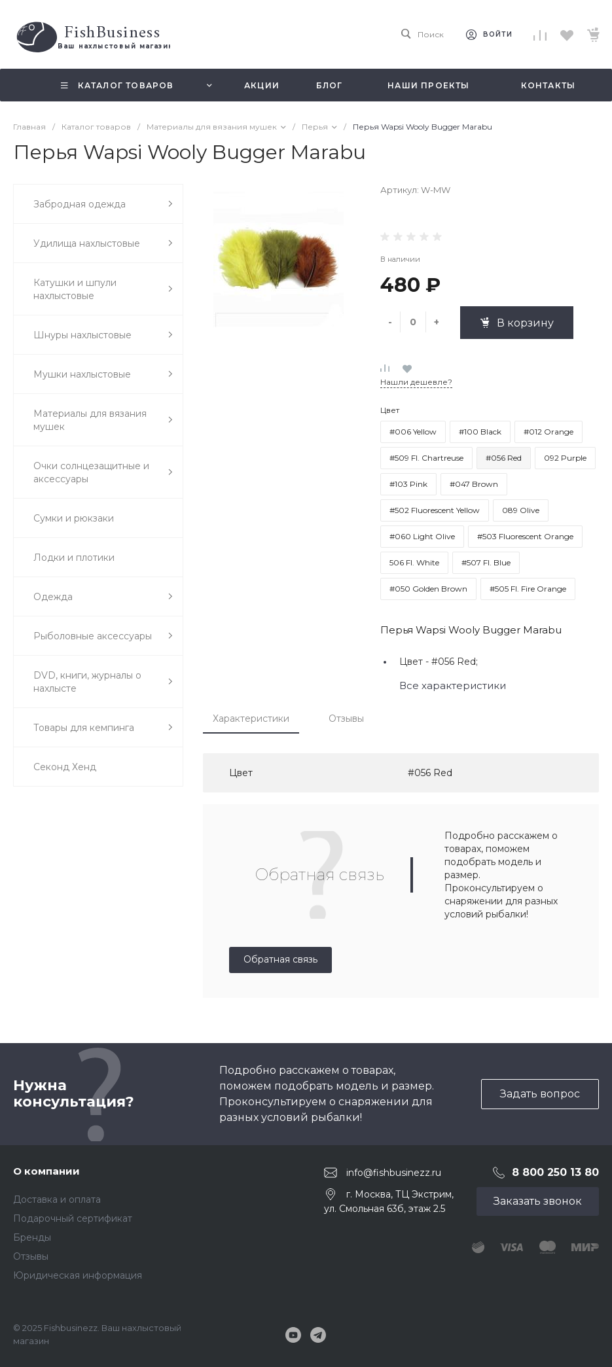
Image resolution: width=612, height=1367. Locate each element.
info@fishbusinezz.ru (393, 1172)
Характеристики (251, 718)
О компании (46, 1171)
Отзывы (346, 718)
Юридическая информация (77, 1275)
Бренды (32, 1237)
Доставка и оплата (57, 1199)
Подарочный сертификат (72, 1218)
